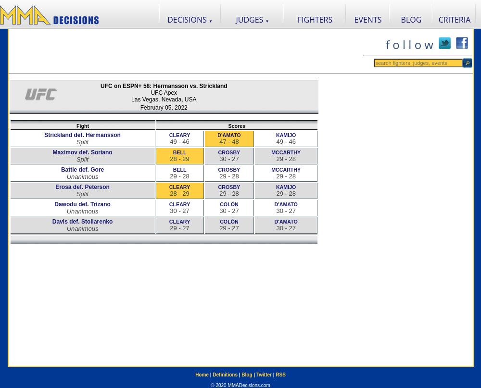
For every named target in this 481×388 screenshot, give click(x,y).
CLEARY (179, 135)
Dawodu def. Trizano (82, 204)
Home (202, 374)
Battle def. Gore (82, 169)
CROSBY (229, 152)
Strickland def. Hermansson (82, 135)
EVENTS (368, 19)
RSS (281, 374)
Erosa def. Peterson (82, 187)
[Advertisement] (186, 51)
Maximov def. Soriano (83, 152)
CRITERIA (455, 19)
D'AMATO (228, 135)
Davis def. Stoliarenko (82, 221)
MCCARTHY (286, 152)
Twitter (264, 374)
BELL (180, 152)
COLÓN (229, 204)
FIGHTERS (315, 19)
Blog (246, 374)
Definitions (225, 374)
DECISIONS (190, 19)
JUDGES (252, 19)
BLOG (411, 19)
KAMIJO (286, 135)
